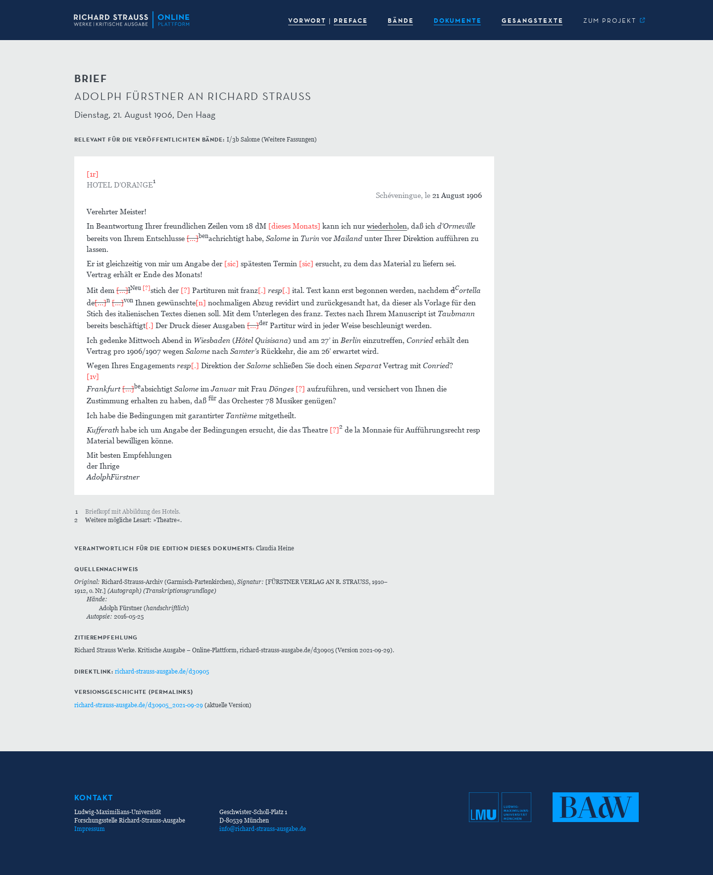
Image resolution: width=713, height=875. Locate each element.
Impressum (89, 828)
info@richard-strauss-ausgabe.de (262, 828)
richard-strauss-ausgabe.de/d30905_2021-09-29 (138, 705)
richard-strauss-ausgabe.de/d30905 (162, 671)
